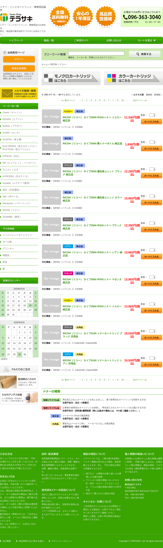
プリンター (8, 248)
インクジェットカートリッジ (17, 235)
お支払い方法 (29, 524)
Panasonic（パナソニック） (17, 203)
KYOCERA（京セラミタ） (16, 176)
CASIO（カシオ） (12, 132)
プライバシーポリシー (62, 541)
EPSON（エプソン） (13, 119)
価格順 (149, 94)
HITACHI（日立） (12, 156)
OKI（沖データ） (11, 196)
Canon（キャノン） (13, 112)
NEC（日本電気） (12, 189)
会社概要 (7, 541)
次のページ (138, 100)
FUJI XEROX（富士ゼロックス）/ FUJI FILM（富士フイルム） (20, 148)
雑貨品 (6, 255)
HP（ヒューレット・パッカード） (20, 162)
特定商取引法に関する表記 (31, 541)
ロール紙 (7, 241)
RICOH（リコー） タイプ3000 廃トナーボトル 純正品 (92, 143)
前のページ (70, 100)
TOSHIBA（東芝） (12, 216)
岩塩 (5, 262)
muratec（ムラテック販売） (17, 183)
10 (122, 100)
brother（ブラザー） (13, 126)
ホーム (45, 64)
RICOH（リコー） (12, 210)
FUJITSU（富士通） (13, 139)
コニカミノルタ (10, 169)
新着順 (157, 94)
